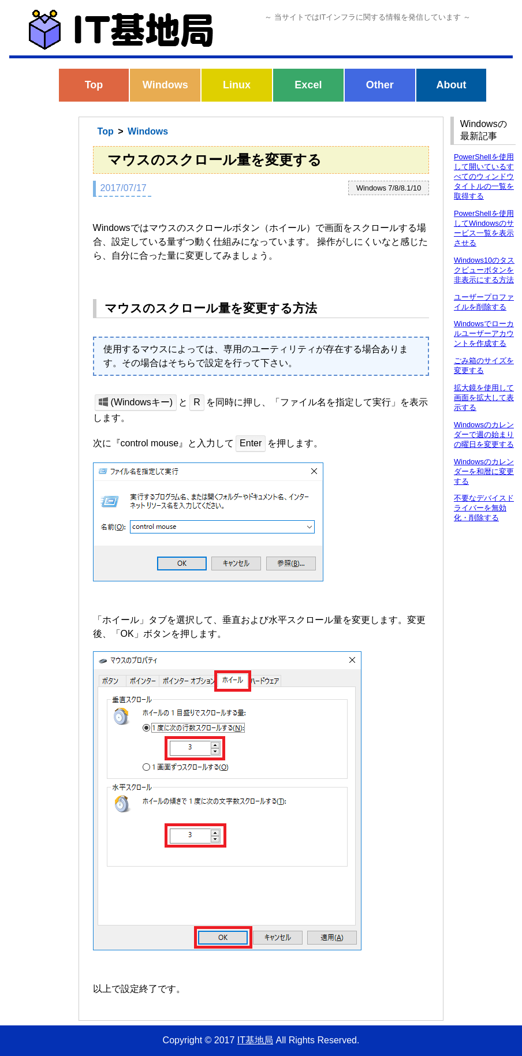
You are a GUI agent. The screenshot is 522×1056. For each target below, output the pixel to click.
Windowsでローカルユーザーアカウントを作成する (484, 333)
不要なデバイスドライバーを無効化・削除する (484, 508)
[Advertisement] (39, 299)
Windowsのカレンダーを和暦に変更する (484, 471)
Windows (165, 85)
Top (94, 85)
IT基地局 (255, 1040)
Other (380, 85)
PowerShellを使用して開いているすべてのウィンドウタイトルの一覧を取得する (484, 176)
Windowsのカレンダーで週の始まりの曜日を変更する (484, 434)
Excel (308, 85)
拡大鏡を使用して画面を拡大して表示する (484, 397)
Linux (237, 85)
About (451, 85)
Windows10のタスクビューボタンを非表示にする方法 (484, 270)
